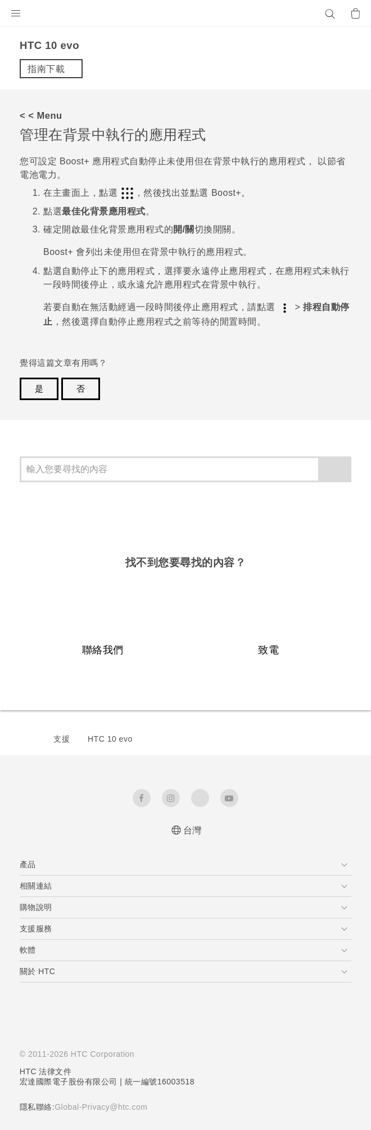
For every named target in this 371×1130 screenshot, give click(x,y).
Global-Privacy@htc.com (105, 1107)
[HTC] (185, 13)
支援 (61, 738)
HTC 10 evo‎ (110, 738)
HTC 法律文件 (46, 1071)
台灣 (192, 830)
